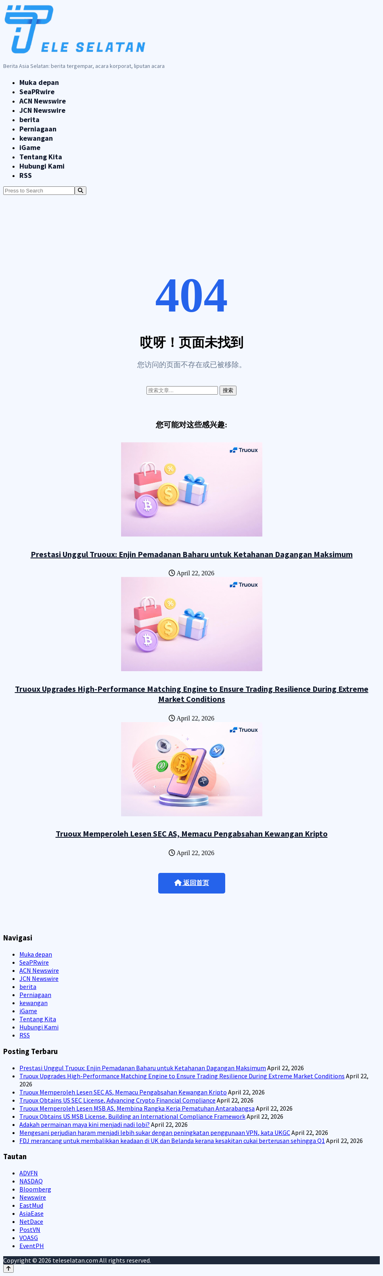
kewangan (36, 138)
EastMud (31, 1205)
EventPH (31, 1246)
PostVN (29, 1229)
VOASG (28, 1238)
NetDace (31, 1221)
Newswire (32, 1197)
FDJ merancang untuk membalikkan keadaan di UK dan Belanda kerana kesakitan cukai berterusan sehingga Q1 (172, 1141)
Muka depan (39, 82)
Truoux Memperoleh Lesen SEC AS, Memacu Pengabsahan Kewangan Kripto (192, 833)
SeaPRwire (36, 91)
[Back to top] (8, 1268)
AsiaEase (31, 1213)
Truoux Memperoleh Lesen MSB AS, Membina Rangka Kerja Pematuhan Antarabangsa (137, 1108)
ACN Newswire (42, 101)
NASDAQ (31, 1181)
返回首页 (191, 882)
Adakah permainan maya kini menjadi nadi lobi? (84, 1124)
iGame (29, 147)
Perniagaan (38, 128)
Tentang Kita (40, 156)
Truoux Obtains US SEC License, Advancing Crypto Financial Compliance (117, 1100)
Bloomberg (35, 1189)
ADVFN (28, 1173)
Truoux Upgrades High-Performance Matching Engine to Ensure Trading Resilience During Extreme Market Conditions (191, 694)
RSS (25, 175)
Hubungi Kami (42, 166)
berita (29, 119)
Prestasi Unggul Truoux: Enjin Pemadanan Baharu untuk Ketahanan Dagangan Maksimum (192, 554)
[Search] (80, 190)
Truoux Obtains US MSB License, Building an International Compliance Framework (132, 1116)
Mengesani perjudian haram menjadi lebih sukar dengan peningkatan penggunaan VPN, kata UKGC (154, 1132)
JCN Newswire (42, 110)
